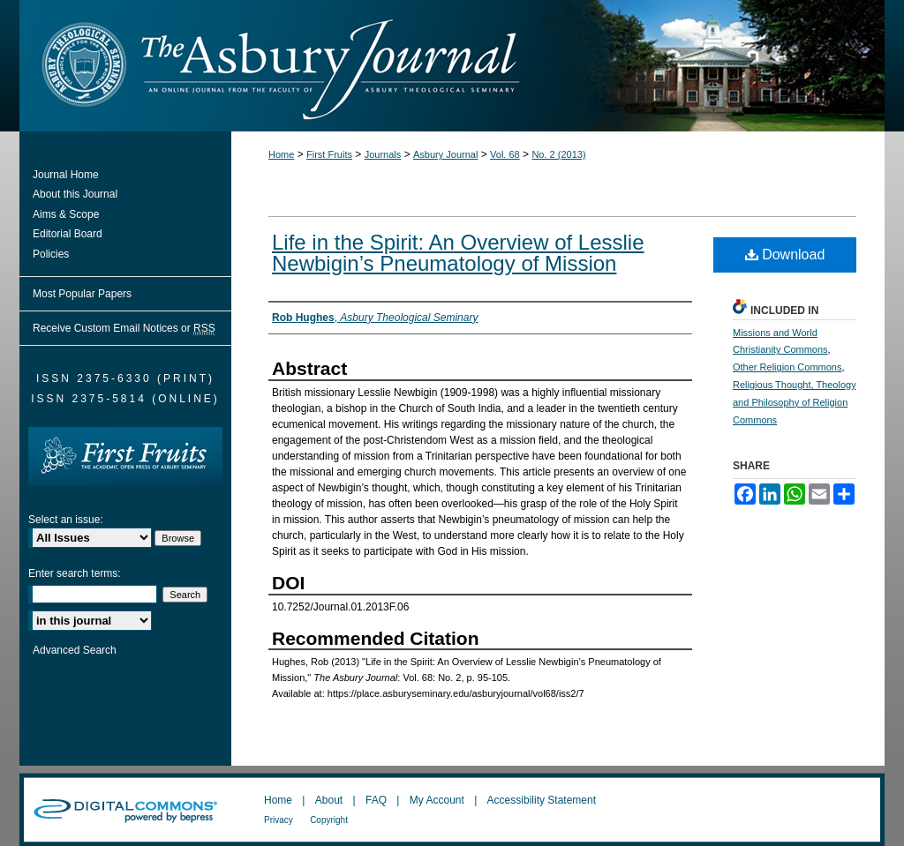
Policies (51, 254)
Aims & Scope (66, 214)
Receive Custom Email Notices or (124, 328)
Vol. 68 (505, 154)
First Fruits (329, 154)
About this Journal (75, 194)
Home (281, 154)
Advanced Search (75, 650)
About (329, 800)
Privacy (278, 820)
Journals (383, 154)
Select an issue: (65, 519)
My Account (437, 800)
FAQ (376, 800)
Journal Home (66, 174)
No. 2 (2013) (558, 154)
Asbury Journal (445, 154)
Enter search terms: (74, 573)
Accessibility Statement (541, 800)
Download (785, 254)
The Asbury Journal (509, 65)
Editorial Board (67, 234)
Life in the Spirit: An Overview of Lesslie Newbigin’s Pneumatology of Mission (458, 252)
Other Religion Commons (787, 367)
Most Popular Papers (82, 294)
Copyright (329, 820)
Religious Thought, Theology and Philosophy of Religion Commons (794, 402)
